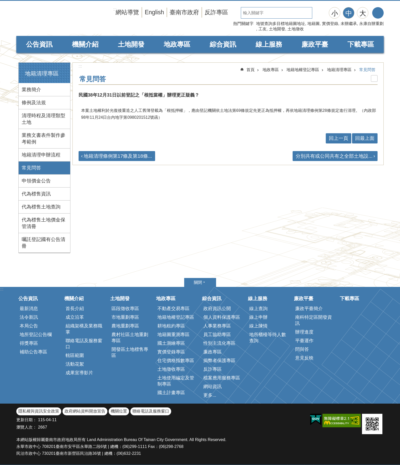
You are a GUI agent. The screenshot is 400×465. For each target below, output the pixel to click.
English (154, 12)
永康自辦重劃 (371, 23)
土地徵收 (296, 29)
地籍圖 (313, 23)
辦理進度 (304, 332)
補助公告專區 (33, 351)
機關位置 (119, 411)
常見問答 (31, 167)
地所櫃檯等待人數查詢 (267, 337)
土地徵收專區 (171, 369)
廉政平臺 (315, 44)
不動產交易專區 (173, 308)
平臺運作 (304, 340)
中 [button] (348, 13)
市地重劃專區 (125, 317)
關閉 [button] (198, 282)
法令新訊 (29, 317)
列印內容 (374, 78)
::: (18, 64)
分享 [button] (378, 13)
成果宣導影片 (79, 372)
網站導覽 (127, 12)
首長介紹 (75, 308)
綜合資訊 (223, 44)
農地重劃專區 (125, 325)
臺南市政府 (184, 12)
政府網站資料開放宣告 (85, 411)
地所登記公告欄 (36, 334)
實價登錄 (330, 23)
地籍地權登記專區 (302, 70)
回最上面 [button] (364, 138)
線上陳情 (258, 325)
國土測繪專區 (171, 343)
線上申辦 (258, 317)
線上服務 (269, 44)
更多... (209, 395)
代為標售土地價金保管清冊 (43, 223)
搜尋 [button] (317, 13)
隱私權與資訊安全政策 (38, 411)
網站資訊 (212, 386)
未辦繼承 (349, 23)
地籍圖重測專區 (173, 334)
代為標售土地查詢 (41, 206)
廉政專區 (212, 351)
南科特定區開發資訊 (313, 320)
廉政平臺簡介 (309, 308)
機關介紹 (85, 44)
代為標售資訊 (36, 193)
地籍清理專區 (42, 73)
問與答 (302, 349)
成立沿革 (75, 317)
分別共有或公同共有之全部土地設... (334, 156)
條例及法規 (34, 102)
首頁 (250, 70)
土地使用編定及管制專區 (175, 381)
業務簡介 (31, 89)
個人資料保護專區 (221, 317)
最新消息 (29, 308)
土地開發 (277, 29)
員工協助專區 (217, 334)
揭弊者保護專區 (219, 360)
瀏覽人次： (26, 427)
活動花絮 (75, 364)
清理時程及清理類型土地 (43, 119)
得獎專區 (29, 343)
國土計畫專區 (171, 392)
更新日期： (26, 420)
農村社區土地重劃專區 (129, 337)
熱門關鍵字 (243, 23)
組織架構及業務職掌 (84, 329)
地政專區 (177, 44)
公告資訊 (39, 44)
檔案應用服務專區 (221, 377)
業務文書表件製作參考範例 (43, 138)
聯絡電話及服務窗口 (84, 343)
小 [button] (334, 13)
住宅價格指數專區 (175, 360)
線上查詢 (258, 308)
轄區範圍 (75, 355)
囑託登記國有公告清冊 (43, 243)
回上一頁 (338, 138)
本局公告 (29, 325)
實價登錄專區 (171, 351)
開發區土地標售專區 (129, 352)
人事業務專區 (217, 325)
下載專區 (360, 44)
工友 (262, 29)
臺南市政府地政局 (64, 18)
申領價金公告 (36, 180)
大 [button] (362, 13)
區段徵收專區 (125, 308)
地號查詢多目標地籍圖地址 (280, 23)
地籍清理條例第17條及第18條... (118, 156)
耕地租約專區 (171, 325)
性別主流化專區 (219, 343)
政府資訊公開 (217, 308)
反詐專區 (216, 12)
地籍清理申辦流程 (41, 154)
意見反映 (304, 358)
